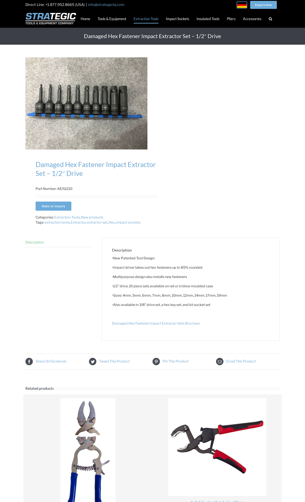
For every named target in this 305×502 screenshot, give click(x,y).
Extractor (78, 222)
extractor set (97, 222)
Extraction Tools (67, 217)
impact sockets (128, 222)
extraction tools (56, 222)
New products (92, 217)
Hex (111, 222)
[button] (270, 19)
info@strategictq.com (106, 5)
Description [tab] (34, 242)
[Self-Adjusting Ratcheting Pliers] (217, 447)
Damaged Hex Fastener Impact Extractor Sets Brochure (156, 323)
